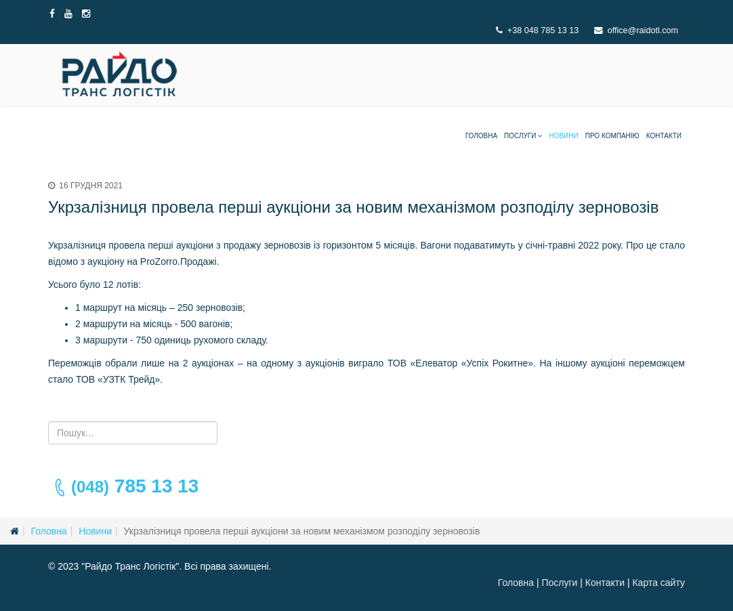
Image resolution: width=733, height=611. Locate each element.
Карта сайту (658, 582)
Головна (481, 136)
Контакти (664, 136)
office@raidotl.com (643, 30)
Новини (563, 136)
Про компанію (612, 136)
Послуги (520, 136)
